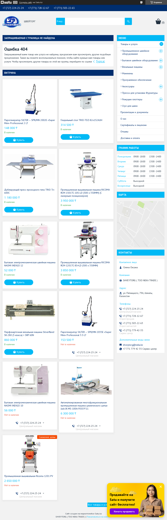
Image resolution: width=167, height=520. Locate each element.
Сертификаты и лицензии (133, 125)
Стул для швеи (130, 105)
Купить (21, 140)
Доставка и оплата (130, 138)
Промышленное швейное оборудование (135, 52)
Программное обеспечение (136, 79)
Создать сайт (25, 2)
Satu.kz (98, 513)
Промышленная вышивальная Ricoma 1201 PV (28, 476)
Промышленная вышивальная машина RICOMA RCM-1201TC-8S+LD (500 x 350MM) (85, 264)
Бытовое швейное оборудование (140, 60)
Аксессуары (128, 86)
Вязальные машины (132, 66)
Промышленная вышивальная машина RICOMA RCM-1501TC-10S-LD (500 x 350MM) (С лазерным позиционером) (85, 192)
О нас (123, 118)
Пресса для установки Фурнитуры (140, 92)
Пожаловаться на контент (99, 516)
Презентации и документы (134, 112)
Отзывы (124, 131)
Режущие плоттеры (132, 99)
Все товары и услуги (99, 504)
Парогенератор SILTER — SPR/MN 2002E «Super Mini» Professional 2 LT (29, 122)
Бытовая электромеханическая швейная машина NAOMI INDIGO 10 (29, 404)
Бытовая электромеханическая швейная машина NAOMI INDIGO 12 (29, 264)
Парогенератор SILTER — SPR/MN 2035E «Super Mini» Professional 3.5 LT (86, 333)
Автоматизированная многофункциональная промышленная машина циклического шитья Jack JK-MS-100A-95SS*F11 (84, 405)
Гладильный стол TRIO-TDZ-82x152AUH (81, 120)
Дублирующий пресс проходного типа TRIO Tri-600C (29, 191)
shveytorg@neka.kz (133, 344)
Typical (100, 61)
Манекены (127, 73)
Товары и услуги (129, 44)
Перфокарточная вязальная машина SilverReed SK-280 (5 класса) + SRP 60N (29, 333)
